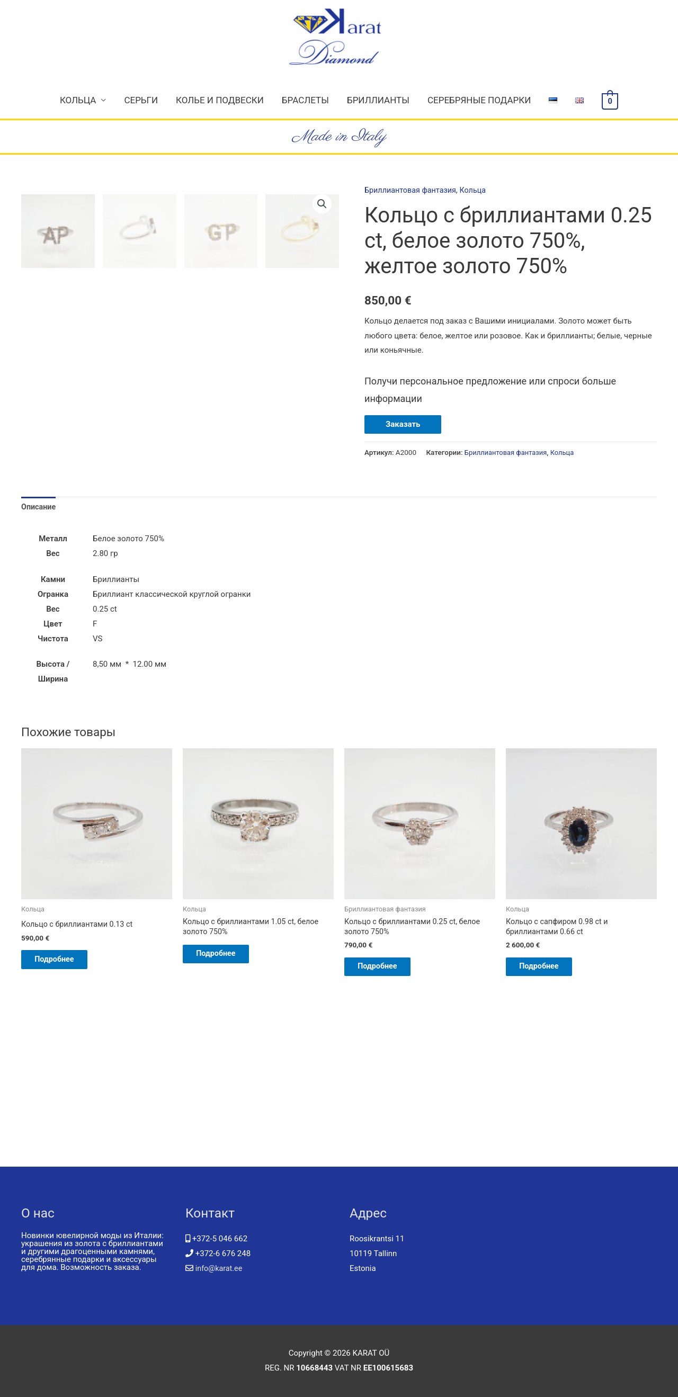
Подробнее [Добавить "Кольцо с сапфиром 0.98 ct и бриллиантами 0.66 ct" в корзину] (547, 1100)
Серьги (141, 101)
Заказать (403, 424)
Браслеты (305, 101)
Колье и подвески (220, 101)
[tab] (39, 637)
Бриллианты (378, 101)
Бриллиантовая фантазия (412, 191)
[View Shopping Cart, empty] (610, 101)
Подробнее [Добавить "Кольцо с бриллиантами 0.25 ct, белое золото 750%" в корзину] (386, 1100)
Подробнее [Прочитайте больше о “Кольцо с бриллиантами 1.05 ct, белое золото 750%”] (224, 1087)
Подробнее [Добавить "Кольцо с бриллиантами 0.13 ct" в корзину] (63, 1091)
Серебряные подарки (479, 101)
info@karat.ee (220, 1268)
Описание (39, 637)
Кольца (78, 101)
